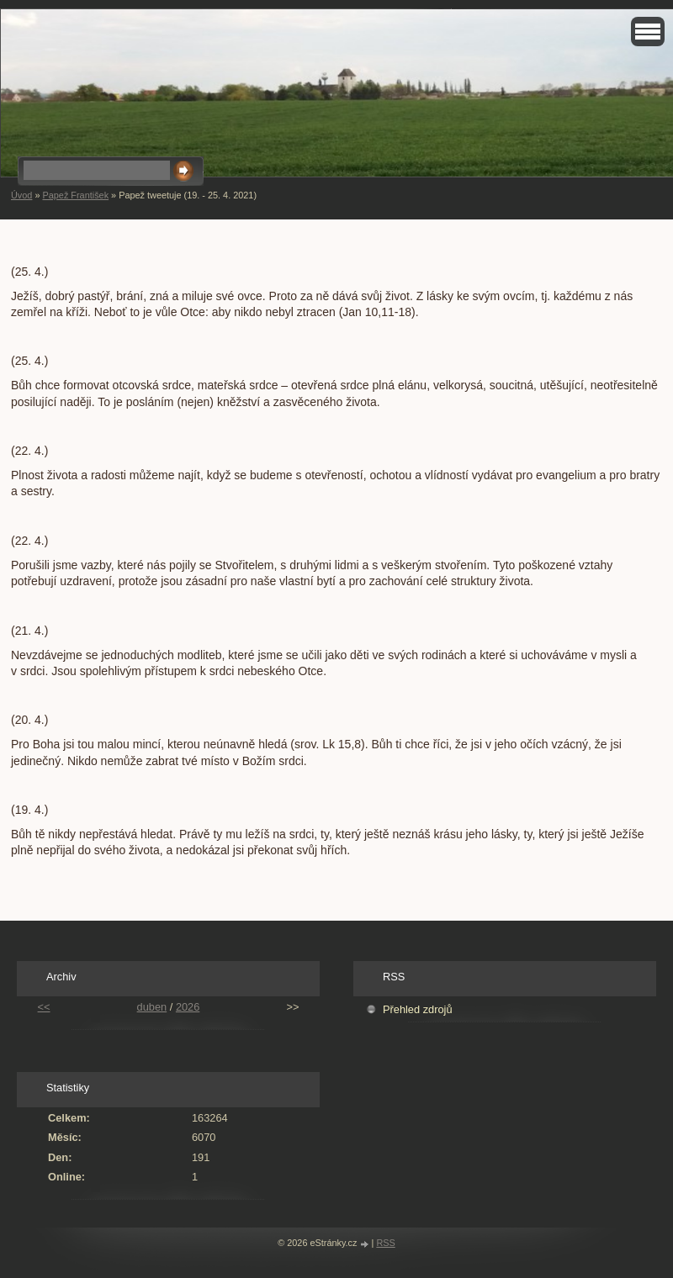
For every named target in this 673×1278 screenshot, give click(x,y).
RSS (385, 1243)
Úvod (21, 195)
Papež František (75, 195)
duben (152, 1007)
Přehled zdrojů (418, 1009)
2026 (187, 1007)
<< (44, 1007)
